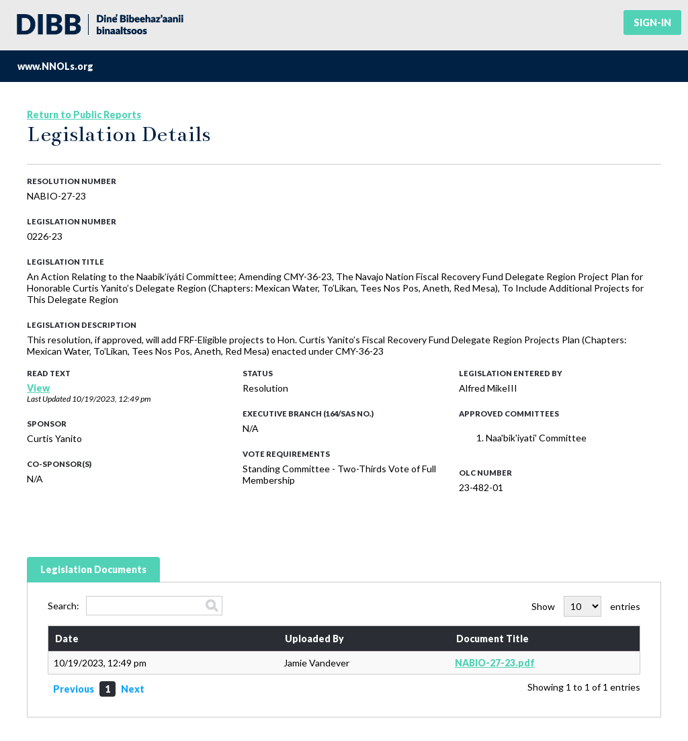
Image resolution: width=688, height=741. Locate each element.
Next (132, 689)
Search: (135, 605)
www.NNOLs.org (55, 66)
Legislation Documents (93, 569)
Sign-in (652, 22)
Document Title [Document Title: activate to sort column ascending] (492, 638)
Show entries (585, 606)
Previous (73, 689)
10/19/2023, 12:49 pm (111, 399)
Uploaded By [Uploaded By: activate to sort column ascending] (314, 638)
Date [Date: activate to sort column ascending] (67, 638)
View (38, 388)
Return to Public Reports (84, 114)
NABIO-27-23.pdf (495, 662)
